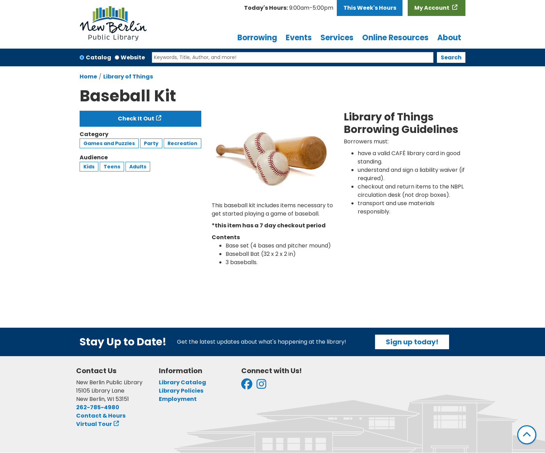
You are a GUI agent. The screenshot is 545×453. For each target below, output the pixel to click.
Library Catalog (182, 382)
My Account (432, 8)
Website (133, 57)
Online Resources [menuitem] (395, 37)
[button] (288, 8)
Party (151, 143)
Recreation (182, 143)
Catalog (98, 57)
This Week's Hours (369, 8)
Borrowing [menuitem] (257, 37)
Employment (178, 399)
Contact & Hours (100, 416)
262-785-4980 (97, 407)
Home (88, 77)
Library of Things (128, 77)
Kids (89, 166)
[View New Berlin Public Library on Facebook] (246, 386)
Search (451, 57)
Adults (137, 166)
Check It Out (136, 119)
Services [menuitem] (336, 37)
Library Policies (181, 391)
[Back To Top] (526, 434)
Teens (112, 166)
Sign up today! (412, 342)
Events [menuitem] (299, 37)
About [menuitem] (449, 37)
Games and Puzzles (109, 143)
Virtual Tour (94, 424)
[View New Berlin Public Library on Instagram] (261, 386)
